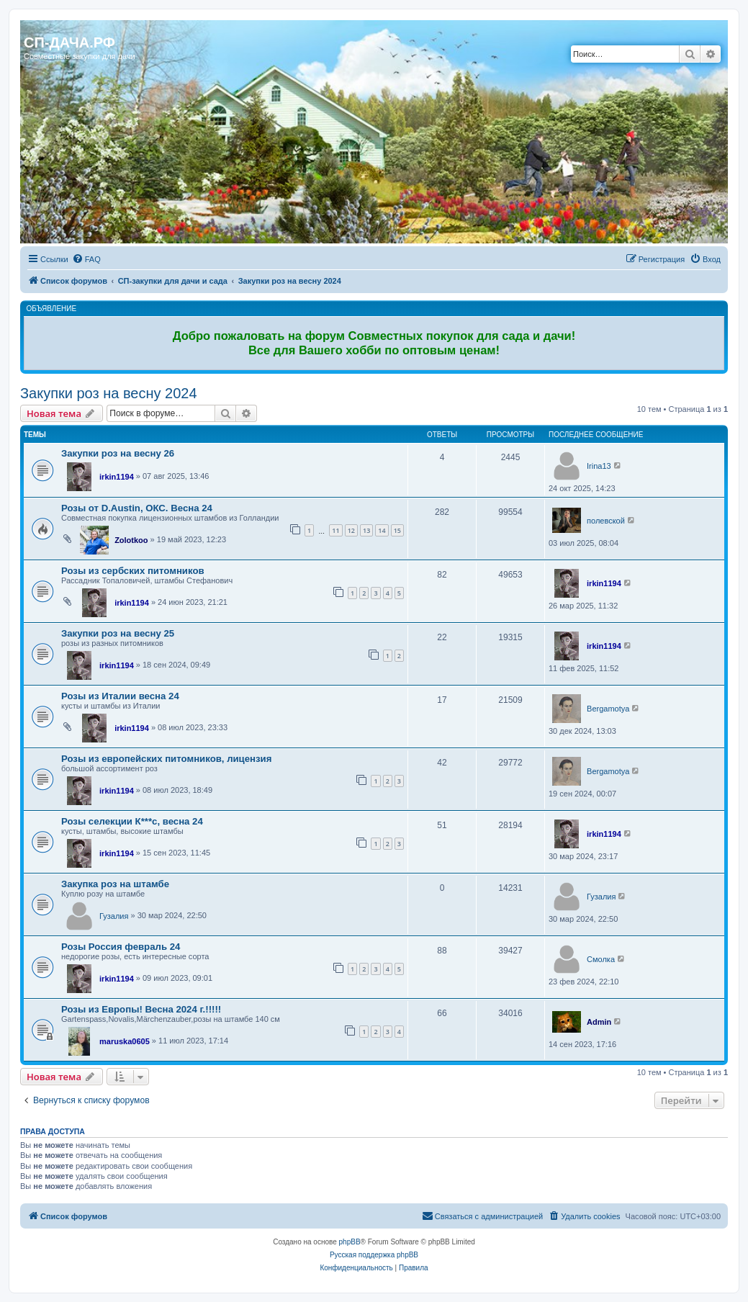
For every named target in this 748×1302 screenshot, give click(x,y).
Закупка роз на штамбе (115, 884)
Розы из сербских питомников (132, 570)
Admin (599, 1022)
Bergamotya (608, 708)
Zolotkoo (131, 540)
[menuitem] (86, 259)
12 (351, 530)
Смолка (601, 959)
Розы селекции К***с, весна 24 (132, 821)
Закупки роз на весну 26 (117, 453)
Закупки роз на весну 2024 (108, 393)
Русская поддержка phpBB (374, 1255)
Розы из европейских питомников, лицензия (166, 758)
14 (381, 530)
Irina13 (599, 466)
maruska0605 (124, 1041)
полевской (606, 520)
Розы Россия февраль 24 (120, 946)
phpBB (350, 1242)
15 (397, 530)
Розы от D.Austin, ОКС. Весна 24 (136, 508)
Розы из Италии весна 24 (120, 696)
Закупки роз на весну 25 (117, 633)
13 (366, 530)
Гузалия (113, 916)
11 (335, 530)
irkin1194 (116, 476)
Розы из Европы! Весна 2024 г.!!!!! (141, 1009)
